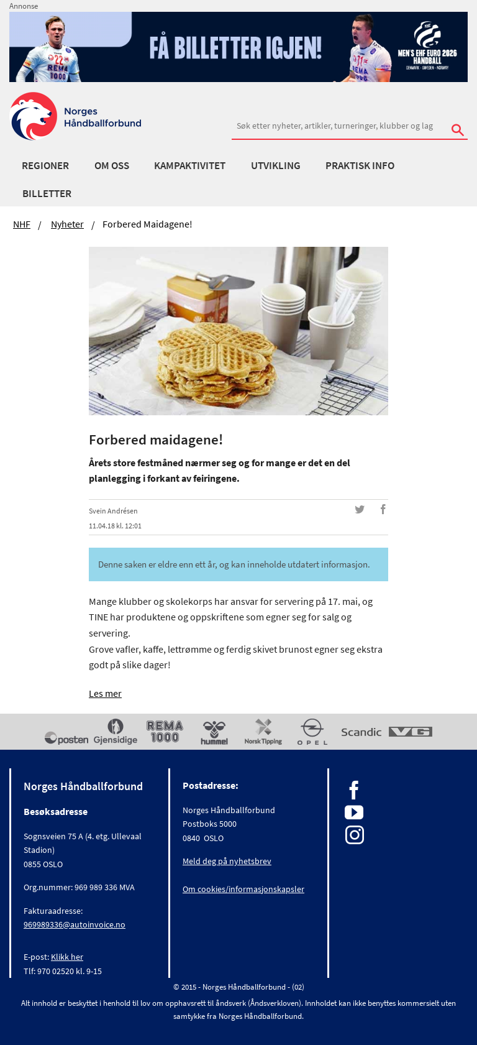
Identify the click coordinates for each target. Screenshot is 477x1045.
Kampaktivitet (189, 165)
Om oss (111, 165)
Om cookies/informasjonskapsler (243, 889)
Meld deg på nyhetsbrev (227, 861)
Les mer (105, 693)
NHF (21, 224)
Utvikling (276, 165)
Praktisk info (359, 165)
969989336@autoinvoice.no (74, 924)
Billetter (46, 193)
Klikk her (67, 956)
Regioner (45, 165)
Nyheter (67, 224)
